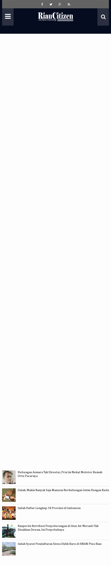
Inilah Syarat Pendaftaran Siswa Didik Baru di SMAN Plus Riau (60, 543)
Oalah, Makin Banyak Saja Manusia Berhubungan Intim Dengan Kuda (63, 490)
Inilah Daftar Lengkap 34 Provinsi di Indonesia (49, 508)
